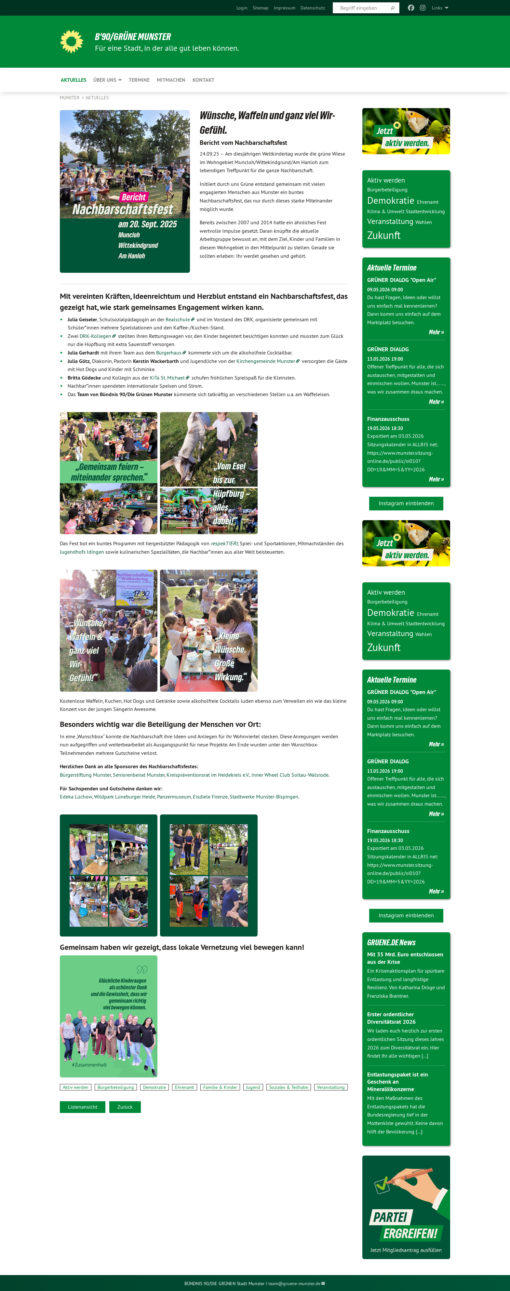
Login (242, 8)
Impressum (284, 8)
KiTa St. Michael (167, 377)
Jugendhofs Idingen (82, 551)
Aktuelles (97, 98)
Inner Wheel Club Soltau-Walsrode (290, 774)
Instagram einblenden (406, 503)
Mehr (434, 332)
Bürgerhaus (168, 352)
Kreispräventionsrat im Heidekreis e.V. (208, 774)
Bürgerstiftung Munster (85, 774)
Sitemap (261, 8)
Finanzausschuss (388, 418)
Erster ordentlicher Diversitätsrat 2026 (391, 1016)
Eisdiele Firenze (210, 796)
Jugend (253, 1087)
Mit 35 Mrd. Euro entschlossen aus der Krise (405, 956)
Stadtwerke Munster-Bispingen (264, 796)
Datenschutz (313, 8)
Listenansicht (82, 1107)
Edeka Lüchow (76, 796)
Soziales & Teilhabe (288, 1087)
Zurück (125, 1107)
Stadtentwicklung (425, 211)
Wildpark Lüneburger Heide (124, 796)
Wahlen (423, 222)
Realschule (178, 319)
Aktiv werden (75, 1087)
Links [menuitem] (437, 8)
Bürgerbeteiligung (116, 1087)
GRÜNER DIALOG (388, 349)
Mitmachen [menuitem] (171, 79)
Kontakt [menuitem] (203, 79)
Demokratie (154, 1087)
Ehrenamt (184, 1087)
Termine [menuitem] (139, 79)
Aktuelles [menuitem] (73, 79)
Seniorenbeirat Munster (139, 774)
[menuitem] (242, 8)
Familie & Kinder (220, 1087)
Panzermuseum (174, 796)
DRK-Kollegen (95, 336)
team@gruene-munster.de (294, 1282)
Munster (70, 98)
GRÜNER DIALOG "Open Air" (401, 280)
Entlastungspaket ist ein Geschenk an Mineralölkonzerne (397, 1080)
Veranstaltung (331, 1087)
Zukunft (384, 235)
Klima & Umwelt (386, 211)
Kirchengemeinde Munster (265, 361)
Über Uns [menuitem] (104, 79)
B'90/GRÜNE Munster (135, 36)
